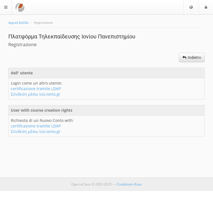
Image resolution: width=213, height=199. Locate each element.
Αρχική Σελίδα (18, 23)
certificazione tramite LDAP (36, 88)
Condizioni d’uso (129, 184)
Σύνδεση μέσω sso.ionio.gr (35, 94)
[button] (191, 7)
